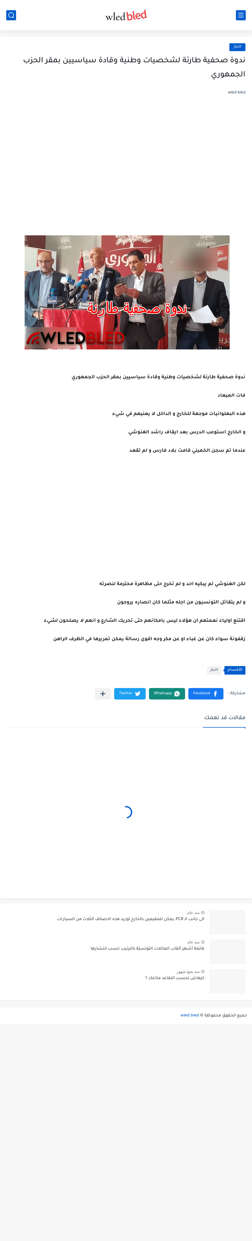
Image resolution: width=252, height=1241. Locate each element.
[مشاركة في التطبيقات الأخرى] (103, 693)
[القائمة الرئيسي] (241, 15)
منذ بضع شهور (188, 971)
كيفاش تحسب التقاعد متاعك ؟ (174, 978)
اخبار (237, 47)
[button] (205, 693)
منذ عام (193, 912)
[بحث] (11, 15)
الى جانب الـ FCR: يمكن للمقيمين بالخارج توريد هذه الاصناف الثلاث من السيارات (130, 919)
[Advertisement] (126, 163)
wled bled (189, 1016)
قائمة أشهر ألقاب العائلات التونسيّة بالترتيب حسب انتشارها (147, 949)
